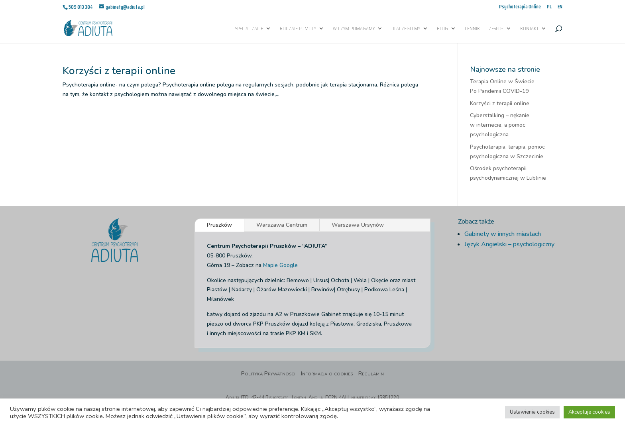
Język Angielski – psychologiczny (509, 244)
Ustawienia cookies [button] (532, 412)
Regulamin (371, 374)
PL (549, 7)
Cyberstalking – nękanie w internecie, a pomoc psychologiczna (499, 125)
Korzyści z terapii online (119, 71)
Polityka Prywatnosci (268, 374)
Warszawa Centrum (281, 225)
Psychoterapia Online (520, 7)
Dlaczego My (405, 29)
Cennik (472, 29)
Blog (442, 29)
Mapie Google (280, 265)
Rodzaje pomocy (298, 29)
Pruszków (219, 225)
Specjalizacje (249, 29)
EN (560, 7)
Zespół (496, 29)
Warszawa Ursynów (358, 225)
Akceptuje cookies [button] (589, 412)
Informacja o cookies (327, 374)
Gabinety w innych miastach (502, 234)
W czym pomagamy (354, 29)
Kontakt (529, 29)
